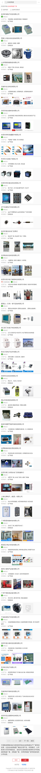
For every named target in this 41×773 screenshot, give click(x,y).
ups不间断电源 (12, 212)
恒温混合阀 (11, 453)
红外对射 (25, 648)
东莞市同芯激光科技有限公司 (11, 183)
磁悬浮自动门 (19, 525)
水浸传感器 (27, 720)
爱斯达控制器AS (12, 308)
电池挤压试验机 (22, 284)
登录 (16, 760)
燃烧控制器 (15, 405)
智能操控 (25, 19)
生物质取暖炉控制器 (26, 622)
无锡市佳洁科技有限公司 (9, 86)
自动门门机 (11, 525)
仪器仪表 (17, 357)
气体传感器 (28, 212)
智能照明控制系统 (13, 549)
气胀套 (14, 139)
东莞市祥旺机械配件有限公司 (11, 135)
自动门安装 (18, 477)
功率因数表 (11, 164)
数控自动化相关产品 (29, 115)
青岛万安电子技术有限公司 (10, 352)
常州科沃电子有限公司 (8, 667)
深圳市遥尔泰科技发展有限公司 (12, 643)
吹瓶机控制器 (30, 672)
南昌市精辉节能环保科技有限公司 (12, 424)
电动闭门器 (18, 236)
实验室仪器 (11, 696)
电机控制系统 (19, 115)
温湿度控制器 (18, 19)
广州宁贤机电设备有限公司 (10, 593)
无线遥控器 (11, 648)
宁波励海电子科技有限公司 (10, 617)
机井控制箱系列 (24, 574)
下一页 (26, 741)
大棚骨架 (10, 260)
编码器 (10, 43)
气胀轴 (10, 139)
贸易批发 (10, 45)
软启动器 (30, 501)
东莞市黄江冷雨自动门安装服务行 (12, 472)
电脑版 (24, 764)
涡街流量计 (11, 357)
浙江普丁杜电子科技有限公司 (11, 328)
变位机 (17, 67)
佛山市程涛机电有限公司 (9, 400)
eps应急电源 (21, 212)
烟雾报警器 (11, 720)
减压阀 (10, 405)
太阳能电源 (19, 91)
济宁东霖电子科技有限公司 (10, 207)
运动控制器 (11, 115)
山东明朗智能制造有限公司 (10, 62)
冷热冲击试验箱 (12, 284)
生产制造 (10, 21)
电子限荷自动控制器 (28, 332)
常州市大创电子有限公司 (9, 159)
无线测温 (10, 19)
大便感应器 (11, 429)
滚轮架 (22, 67)
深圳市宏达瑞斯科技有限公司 (11, 715)
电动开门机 (11, 236)
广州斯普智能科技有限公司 (10, 520)
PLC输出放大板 (20, 672)
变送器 (23, 164)
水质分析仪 (18, 696)
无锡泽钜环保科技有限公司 (10, 691)
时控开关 (19, 332)
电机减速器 (24, 598)
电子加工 (10, 188)
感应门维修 (25, 477)
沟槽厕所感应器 (19, 429)
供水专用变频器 (12, 501)
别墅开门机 (11, 477)
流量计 (23, 357)
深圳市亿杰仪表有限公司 (9, 376)
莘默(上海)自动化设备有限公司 (11, 38)
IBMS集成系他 (23, 549)
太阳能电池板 (12, 91)
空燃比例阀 (23, 405)
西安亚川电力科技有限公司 (10, 545)
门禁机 (24, 236)
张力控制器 (20, 139)
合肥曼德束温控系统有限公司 (11, 448)
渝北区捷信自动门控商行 (9, 231)
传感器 (14, 43)
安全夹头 (10, 598)
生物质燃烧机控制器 (14, 622)
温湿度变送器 (19, 720)
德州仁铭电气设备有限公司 (10, 569)
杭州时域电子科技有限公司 (10, 14)
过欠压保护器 (12, 332)
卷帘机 (24, 260)
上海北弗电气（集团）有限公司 (12, 496)
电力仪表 (17, 164)
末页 (32, 741)
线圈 (18, 43)
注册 (25, 760)
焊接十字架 (11, 67)
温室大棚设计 (18, 260)
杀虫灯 (17, 574)
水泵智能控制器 (22, 501)
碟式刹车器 (17, 598)
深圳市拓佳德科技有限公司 (10, 110)
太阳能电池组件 (28, 91)
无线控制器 (18, 648)
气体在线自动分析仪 (28, 696)
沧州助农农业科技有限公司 (10, 255)
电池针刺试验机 (32, 284)
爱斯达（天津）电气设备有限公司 (12, 303)
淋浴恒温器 (18, 453)
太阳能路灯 (11, 574)
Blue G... (10, 381)
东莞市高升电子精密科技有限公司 (12, 279)
